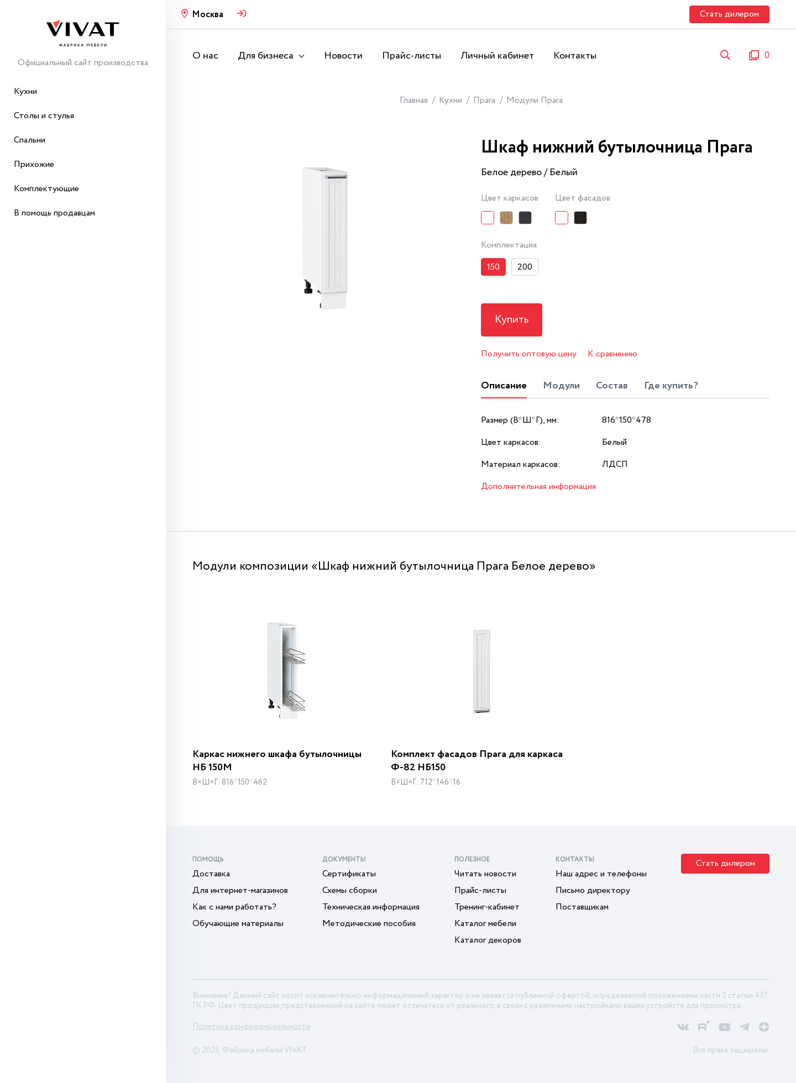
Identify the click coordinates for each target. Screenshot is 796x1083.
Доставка (211, 874)
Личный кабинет (497, 56)
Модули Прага (534, 100)
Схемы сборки (349, 890)
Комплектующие (46, 188)
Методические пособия (369, 923)
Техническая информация (371, 907)
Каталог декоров (487, 940)
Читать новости (485, 874)
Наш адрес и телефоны (601, 874)
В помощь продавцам (54, 213)
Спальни (29, 140)
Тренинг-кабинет (487, 907)
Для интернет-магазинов (240, 890)
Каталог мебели (485, 923)
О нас (205, 56)
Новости (343, 56)
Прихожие (34, 164)
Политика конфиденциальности (251, 1026)
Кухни (25, 91)
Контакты (574, 56)
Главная (414, 100)
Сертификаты (349, 874)
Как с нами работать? (234, 907)
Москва (207, 14)
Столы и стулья (44, 115)
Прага (484, 100)
